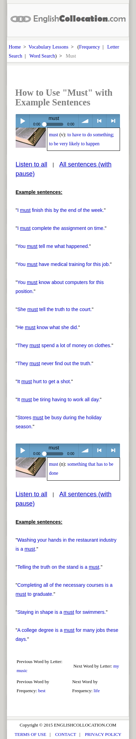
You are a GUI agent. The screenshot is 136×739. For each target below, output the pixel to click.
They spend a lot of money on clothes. (64, 345)
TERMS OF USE (30, 734)
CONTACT (65, 734)
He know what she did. (47, 327)
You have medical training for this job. (63, 264)
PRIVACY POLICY (103, 734)
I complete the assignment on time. (61, 228)
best (42, 690)
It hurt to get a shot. (44, 381)
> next (113, 121)
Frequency (89, 47)
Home (15, 47)
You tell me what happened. (53, 246)
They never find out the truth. (54, 363)
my (116, 666)
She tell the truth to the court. (54, 309)
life (96, 690)
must (53, 134)
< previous (99, 121)
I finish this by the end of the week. (60, 210)
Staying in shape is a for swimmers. (61, 612)
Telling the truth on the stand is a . (59, 567)
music (22, 670)
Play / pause (22, 121)
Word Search (42, 56)
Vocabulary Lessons (49, 47)
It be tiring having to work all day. (58, 399)
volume (85, 121)
